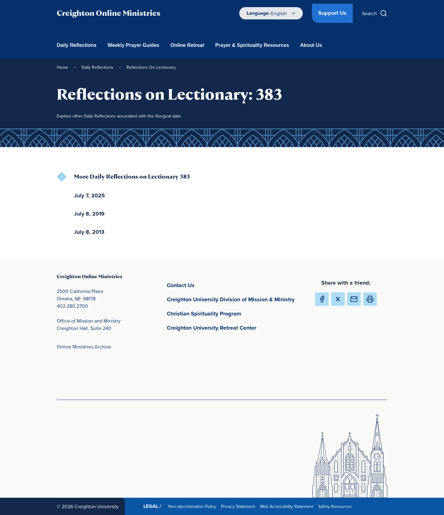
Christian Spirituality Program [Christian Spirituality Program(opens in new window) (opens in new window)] (233, 313)
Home (62, 67)
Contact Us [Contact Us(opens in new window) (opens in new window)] (209, 284)
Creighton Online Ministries (108, 13)
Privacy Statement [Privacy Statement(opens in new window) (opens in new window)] (239, 506)
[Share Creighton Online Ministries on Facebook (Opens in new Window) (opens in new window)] (322, 299)
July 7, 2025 (89, 196)
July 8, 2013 (89, 232)
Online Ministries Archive (84, 346)
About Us (311, 45)
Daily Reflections (77, 45)
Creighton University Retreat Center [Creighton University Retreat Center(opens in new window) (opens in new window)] (236, 327)
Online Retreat (187, 45)
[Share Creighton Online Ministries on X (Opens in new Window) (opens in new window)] (338, 299)
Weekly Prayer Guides (133, 45)
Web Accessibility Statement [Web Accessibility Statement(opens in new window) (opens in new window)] (288, 506)
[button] (370, 299)
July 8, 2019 (89, 214)
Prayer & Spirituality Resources (252, 45)
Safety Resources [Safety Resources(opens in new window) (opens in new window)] (336, 506)
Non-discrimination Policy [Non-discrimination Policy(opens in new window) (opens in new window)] (193, 506)
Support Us (332, 13)
